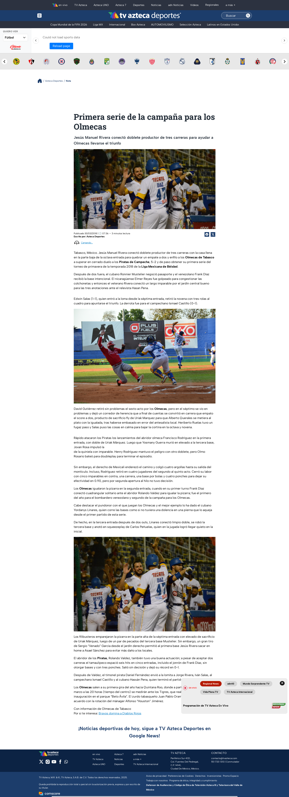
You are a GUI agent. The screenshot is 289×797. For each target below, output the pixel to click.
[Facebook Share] (207, 234)
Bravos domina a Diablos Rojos (120, 713)
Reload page (61, 46)
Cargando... (87, 242)
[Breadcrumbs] (41, 80)
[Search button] (248, 15)
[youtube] (54, 763)
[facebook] (60, 763)
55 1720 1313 (217, 761)
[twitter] (41, 763)
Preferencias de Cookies (181, 776)
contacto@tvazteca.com (224, 758)
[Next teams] (284, 61)
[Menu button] (52, 16)
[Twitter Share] (213, 234)
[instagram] (47, 763)
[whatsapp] (66, 762)
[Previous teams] (4, 61)
